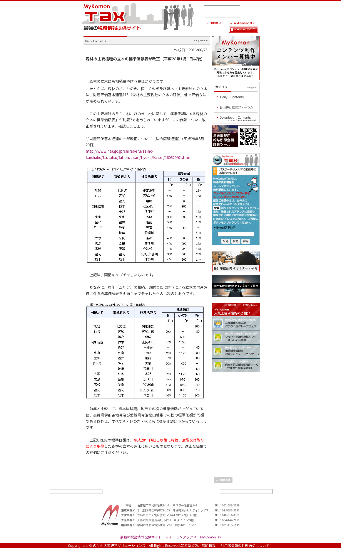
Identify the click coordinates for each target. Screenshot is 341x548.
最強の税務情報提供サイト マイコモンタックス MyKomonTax (170, 537)
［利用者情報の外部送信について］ (246, 545)
